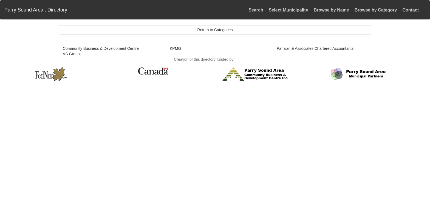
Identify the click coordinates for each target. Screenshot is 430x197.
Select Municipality (288, 10)
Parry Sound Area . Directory (35, 10)
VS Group (71, 54)
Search (255, 10)
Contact (410, 10)
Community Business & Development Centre (101, 48)
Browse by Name (331, 10)
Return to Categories (215, 30)
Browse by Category (376, 10)
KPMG (175, 48)
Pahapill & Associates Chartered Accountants (315, 48)
